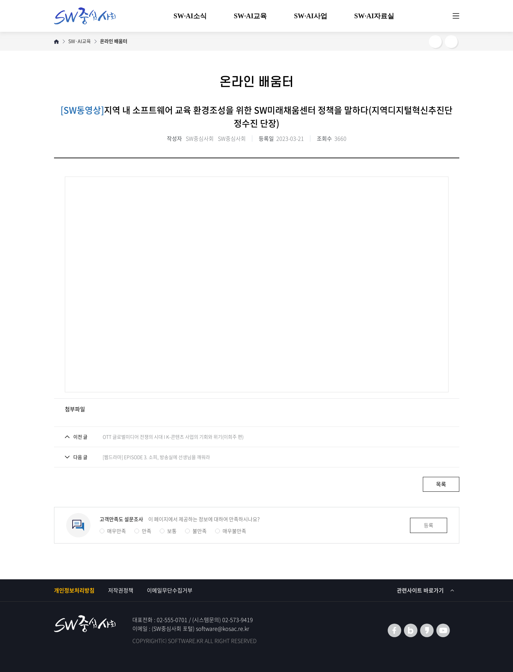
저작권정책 (120, 590)
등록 (428, 525)
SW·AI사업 (310, 16)
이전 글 (80, 436)
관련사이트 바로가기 (425, 590)
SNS (435, 41)
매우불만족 (230, 531)
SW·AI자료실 (374, 16)
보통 (168, 531)
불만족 (196, 531)
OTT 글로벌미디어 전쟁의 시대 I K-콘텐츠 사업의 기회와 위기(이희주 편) (173, 436)
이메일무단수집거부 (170, 590)
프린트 (451, 41)
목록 (441, 484)
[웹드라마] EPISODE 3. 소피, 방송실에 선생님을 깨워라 (156, 457)
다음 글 (80, 457)
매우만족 (113, 531)
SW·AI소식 (190, 16)
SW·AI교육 (250, 16)
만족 (142, 531)
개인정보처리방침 (74, 590)
